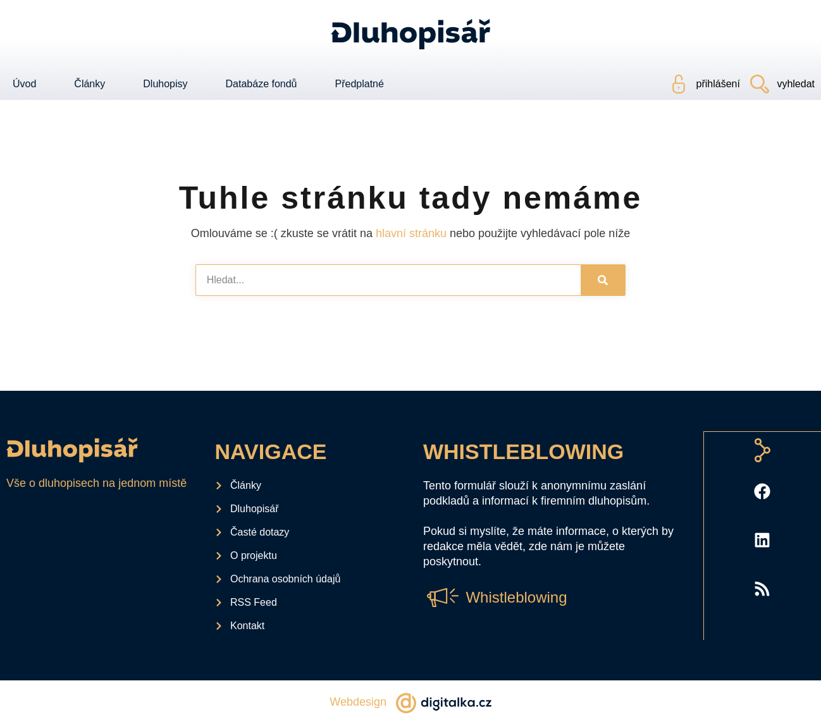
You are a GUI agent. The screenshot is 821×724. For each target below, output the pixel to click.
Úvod (24, 83)
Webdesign (358, 702)
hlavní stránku (411, 233)
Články (89, 83)
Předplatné (359, 83)
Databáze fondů (261, 83)
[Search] (603, 280)
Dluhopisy (165, 83)
